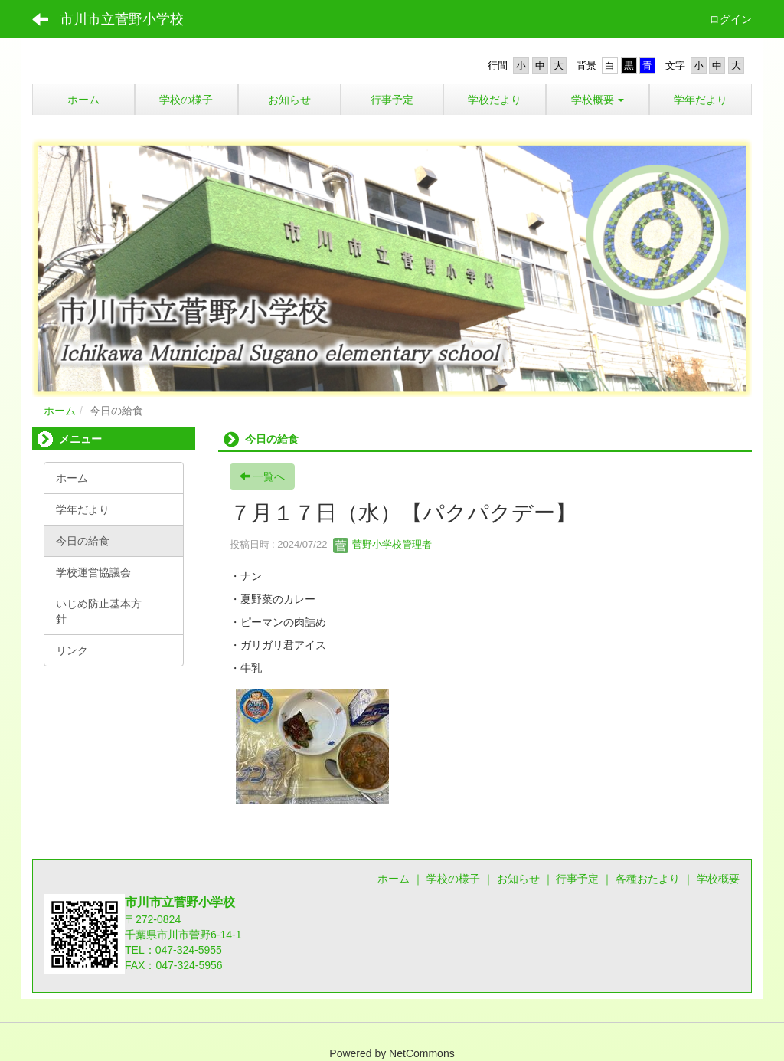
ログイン (730, 19)
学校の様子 (453, 879)
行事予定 (577, 879)
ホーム (60, 410)
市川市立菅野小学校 (122, 19)
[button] (597, 99)
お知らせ (518, 879)
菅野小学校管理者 (383, 544)
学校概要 (718, 879)
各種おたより (648, 879)
